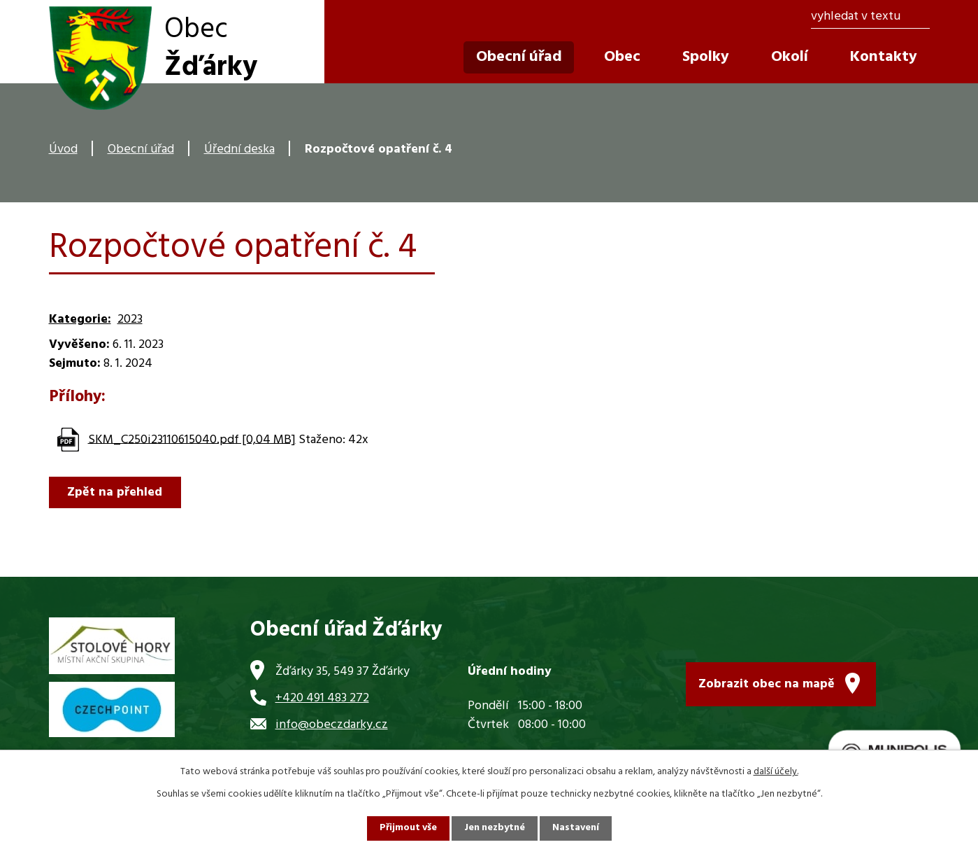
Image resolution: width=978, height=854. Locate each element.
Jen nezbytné (495, 828)
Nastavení (577, 828)
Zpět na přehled (115, 492)
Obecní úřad (141, 149)
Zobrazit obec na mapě (766, 684)
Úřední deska (239, 149)
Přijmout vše (407, 828)
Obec (622, 57)
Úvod (63, 149)
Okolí (789, 57)
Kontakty (883, 57)
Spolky (705, 57)
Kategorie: (80, 319)
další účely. (776, 772)
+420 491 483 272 (322, 698)
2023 (130, 319)
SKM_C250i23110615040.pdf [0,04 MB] (192, 439)
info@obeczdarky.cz (331, 725)
